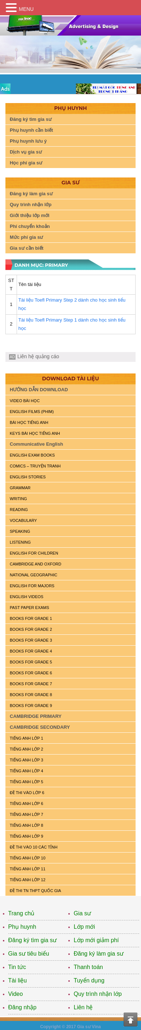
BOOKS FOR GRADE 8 (31, 694)
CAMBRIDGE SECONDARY (40, 727)
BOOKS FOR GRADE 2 (31, 629)
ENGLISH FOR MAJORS (32, 586)
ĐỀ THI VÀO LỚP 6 (27, 792)
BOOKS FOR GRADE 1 (31, 618)
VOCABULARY (23, 520)
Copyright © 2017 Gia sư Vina (70, 1026)
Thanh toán (88, 967)
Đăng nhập (22, 1007)
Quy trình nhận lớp (30, 204)
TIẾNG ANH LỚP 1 (26, 738)
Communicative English (36, 444)
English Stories (28, 477)
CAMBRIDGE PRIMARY (35, 716)
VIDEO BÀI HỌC (25, 400)
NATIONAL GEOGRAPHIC (33, 575)
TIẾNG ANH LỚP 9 (26, 836)
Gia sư (82, 913)
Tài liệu (17, 980)
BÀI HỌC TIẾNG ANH (29, 422)
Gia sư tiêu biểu (28, 954)
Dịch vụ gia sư (26, 152)
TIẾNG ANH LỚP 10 (28, 858)
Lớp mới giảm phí (96, 940)
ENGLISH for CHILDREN (34, 553)
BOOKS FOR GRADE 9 (31, 705)
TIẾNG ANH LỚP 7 (26, 814)
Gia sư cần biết (26, 248)
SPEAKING (20, 531)
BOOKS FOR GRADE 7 (31, 684)
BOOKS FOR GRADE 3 (31, 640)
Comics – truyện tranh (35, 466)
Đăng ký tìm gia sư (31, 119)
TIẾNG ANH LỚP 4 (26, 771)
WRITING (18, 498)
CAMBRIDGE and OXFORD (35, 564)
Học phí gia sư (26, 162)
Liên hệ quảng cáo (38, 356)
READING (19, 509)
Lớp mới (84, 927)
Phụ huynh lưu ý (28, 141)
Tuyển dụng (89, 980)
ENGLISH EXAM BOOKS (32, 455)
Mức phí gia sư (26, 237)
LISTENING (20, 542)
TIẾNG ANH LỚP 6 (26, 803)
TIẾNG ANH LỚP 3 (26, 760)
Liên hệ (83, 1007)
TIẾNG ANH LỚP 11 (28, 869)
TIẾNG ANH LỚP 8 (26, 825)
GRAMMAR (20, 488)
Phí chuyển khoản (30, 226)
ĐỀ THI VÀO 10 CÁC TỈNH (33, 847)
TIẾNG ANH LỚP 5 (26, 782)
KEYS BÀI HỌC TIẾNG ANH (35, 433)
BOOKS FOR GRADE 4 (31, 651)
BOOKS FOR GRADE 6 (31, 673)
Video (15, 994)
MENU (26, 9)
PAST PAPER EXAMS (29, 607)
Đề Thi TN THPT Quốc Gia (35, 890)
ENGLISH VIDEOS (26, 596)
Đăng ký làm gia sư (31, 193)
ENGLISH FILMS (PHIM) (32, 411)
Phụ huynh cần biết (31, 130)
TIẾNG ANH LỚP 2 (26, 749)
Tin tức (17, 967)
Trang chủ (21, 913)
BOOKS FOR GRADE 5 (31, 662)
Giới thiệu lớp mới (30, 215)
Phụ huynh (22, 927)
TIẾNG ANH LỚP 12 (28, 880)
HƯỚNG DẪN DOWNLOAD (39, 389)
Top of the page (130, 1019)
